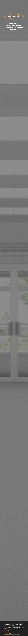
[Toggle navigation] (14, 3)
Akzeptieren (7, 633)
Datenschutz (6, 630)
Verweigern (16, 633)
